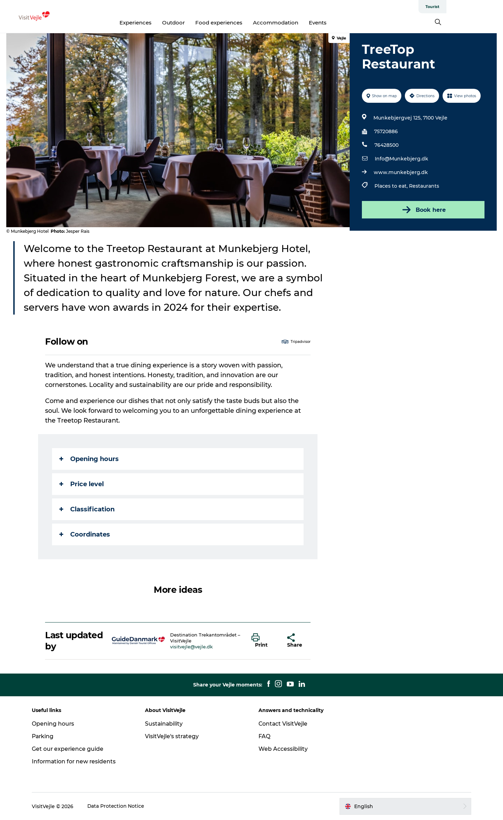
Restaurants (424, 186)
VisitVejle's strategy (174, 736)
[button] (264, 640)
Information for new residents (77, 761)
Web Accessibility (283, 749)
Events (346, 22)
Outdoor (202, 22)
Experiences (164, 22)
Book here (422, 209)
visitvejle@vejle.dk (191, 646)
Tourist (489, 6)
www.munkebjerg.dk (400, 172)
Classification (87, 509)
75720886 (386, 131)
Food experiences (247, 22)
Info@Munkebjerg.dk (401, 159)
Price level (82, 484)
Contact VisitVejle (283, 723)
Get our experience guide (71, 749)
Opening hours (89, 459)
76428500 (386, 145)
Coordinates (85, 534)
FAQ (264, 736)
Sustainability (166, 723)
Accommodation (304, 22)
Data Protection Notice (119, 806)
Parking (46, 736)
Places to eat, (391, 186)
